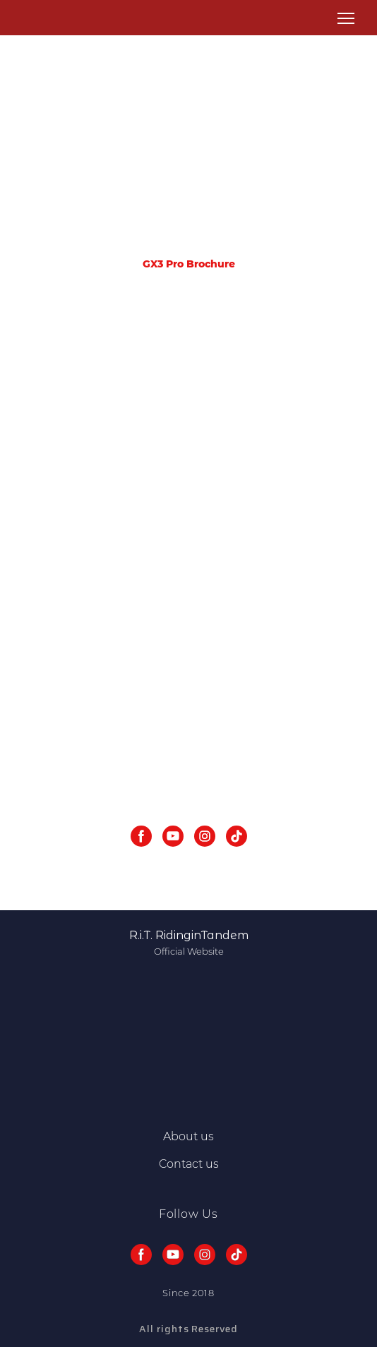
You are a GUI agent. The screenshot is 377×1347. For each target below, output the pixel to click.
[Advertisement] (188, 151)
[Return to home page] (34, 18)
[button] (141, 836)
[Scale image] (188, 410)
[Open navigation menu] (346, 18)
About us (188, 1136)
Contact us (189, 1164)
